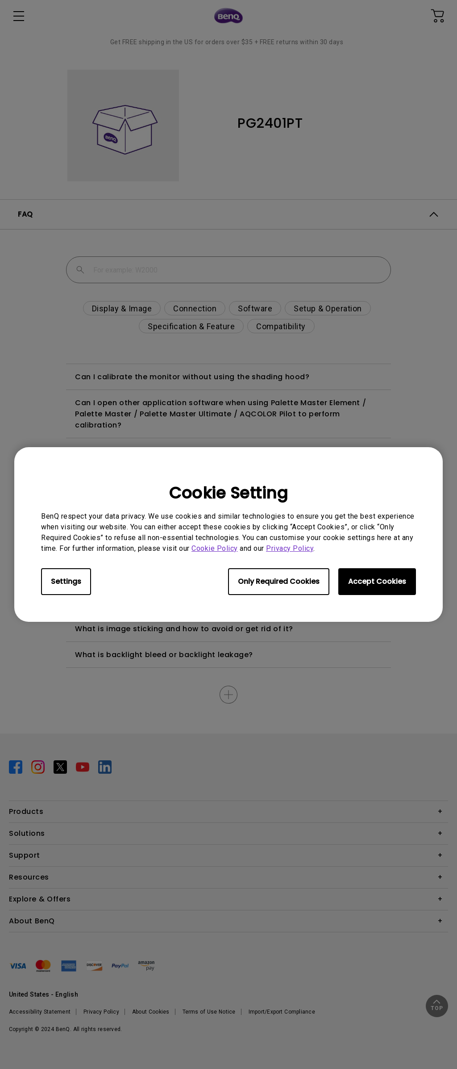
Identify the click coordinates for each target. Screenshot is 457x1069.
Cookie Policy (214, 548)
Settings (66, 581)
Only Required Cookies (279, 581)
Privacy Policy (289, 548)
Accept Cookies (377, 581)
